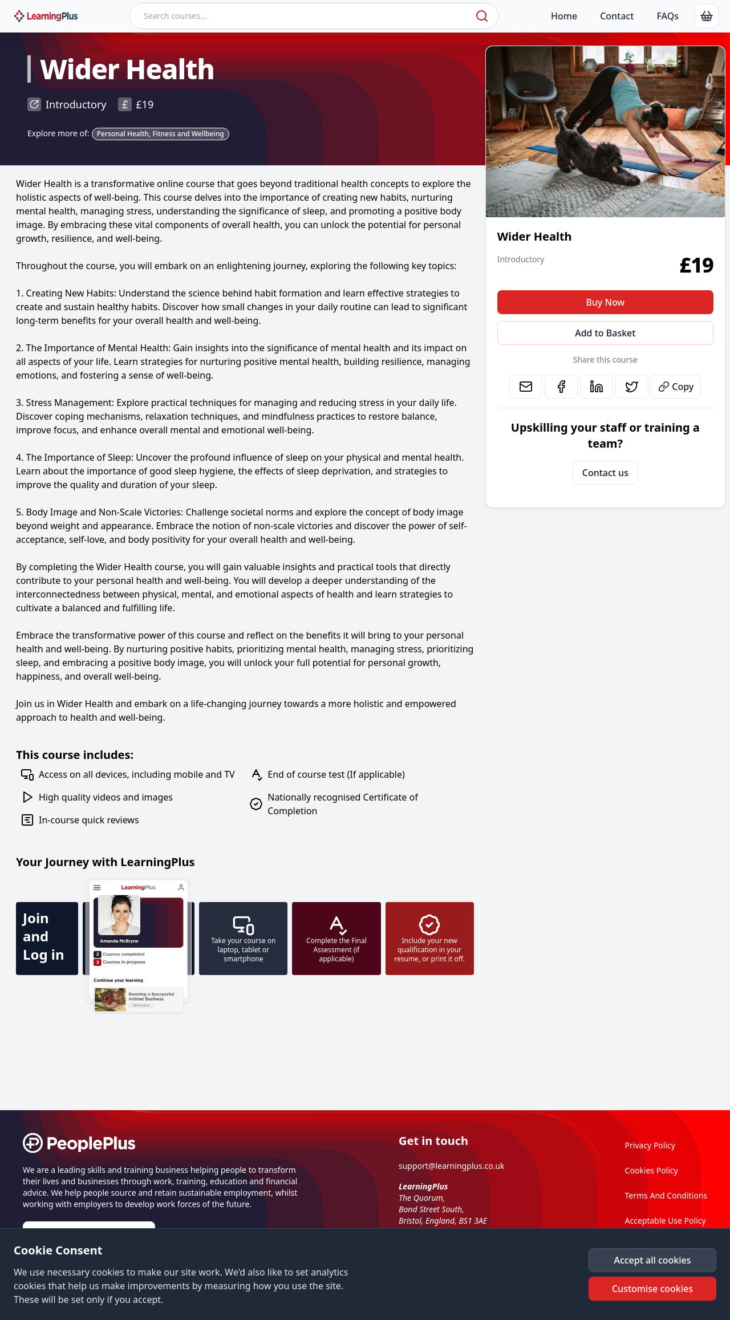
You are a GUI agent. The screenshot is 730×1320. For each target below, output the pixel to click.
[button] (652, 1260)
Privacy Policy (650, 1145)
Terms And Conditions (666, 1195)
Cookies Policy (651, 1170)
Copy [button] (676, 386)
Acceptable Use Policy (665, 1220)
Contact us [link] (605, 472)
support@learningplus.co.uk (452, 1165)
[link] (707, 16)
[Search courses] (301, 16)
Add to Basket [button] (605, 333)
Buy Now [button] (605, 302)
